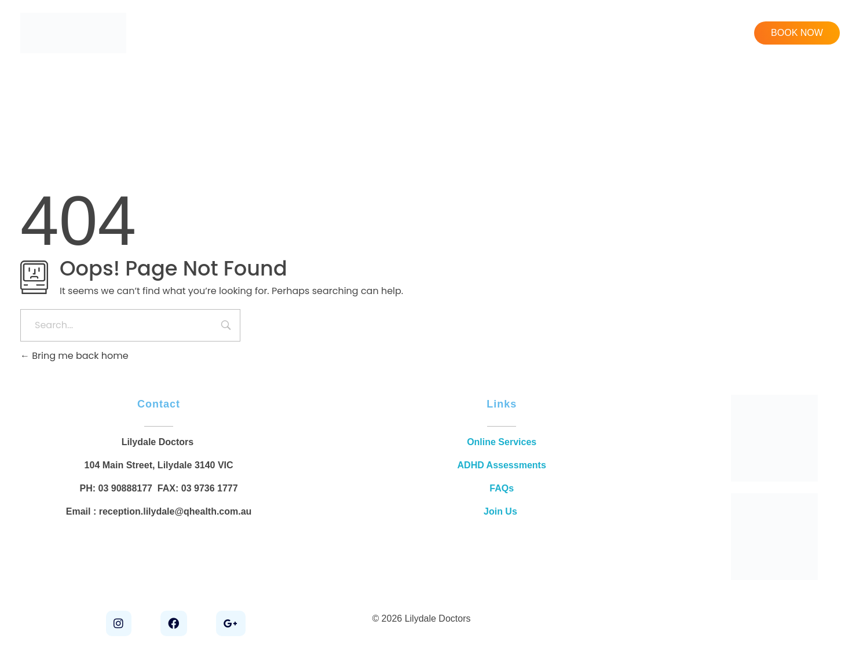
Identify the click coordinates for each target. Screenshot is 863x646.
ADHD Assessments (502, 465)
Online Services (501, 442)
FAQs (501, 488)
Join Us (502, 511)
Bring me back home (74, 355)
